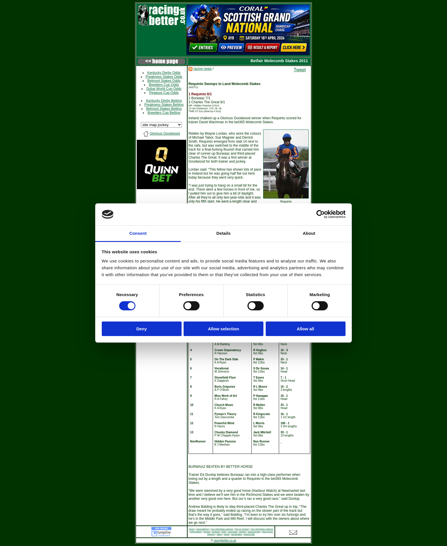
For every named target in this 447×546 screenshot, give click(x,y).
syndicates (236, 534)
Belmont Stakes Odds (163, 81)
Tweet (300, 69)
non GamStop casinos (222, 529)
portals (242, 531)
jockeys (216, 531)
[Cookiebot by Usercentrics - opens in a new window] (321, 214)
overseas (232, 531)
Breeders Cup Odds (164, 85)
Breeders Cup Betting (164, 113)
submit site (249, 534)
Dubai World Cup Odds (163, 89)
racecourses (254, 531)
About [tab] (309, 233)
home (191, 529)
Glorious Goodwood (165, 134)
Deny (141, 328)
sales (219, 534)
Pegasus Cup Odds (164, 93)
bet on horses (242, 529)
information (196, 531)
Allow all (305, 328)
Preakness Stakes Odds (164, 77)
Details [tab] (223, 233)
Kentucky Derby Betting (164, 101)
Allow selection (223, 328)
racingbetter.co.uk (225, 540)
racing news (202, 69)
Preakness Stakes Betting (163, 105)
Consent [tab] (138, 233)
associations (202, 529)
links (224, 531)
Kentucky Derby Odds (164, 73)
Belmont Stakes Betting (164, 109)
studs (226, 534)
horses (207, 531)
